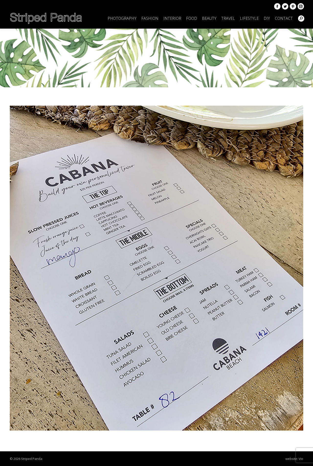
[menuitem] (122, 18)
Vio (301, 458)
